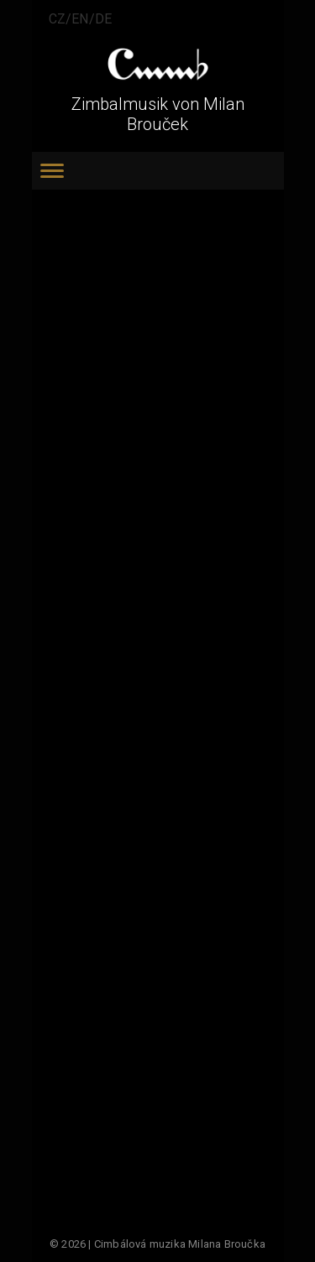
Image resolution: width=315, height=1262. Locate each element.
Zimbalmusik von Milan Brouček (157, 114)
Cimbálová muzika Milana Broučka (179, 1244)
